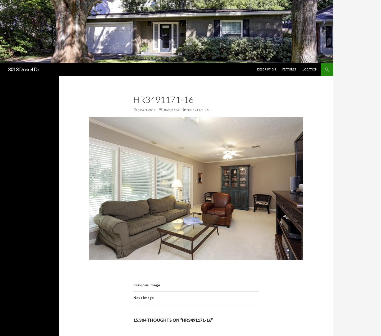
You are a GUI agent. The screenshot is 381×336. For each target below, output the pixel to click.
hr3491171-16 (197, 110)
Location (309, 69)
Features (289, 69)
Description (266, 69)
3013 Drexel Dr (23, 69)
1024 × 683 (171, 110)
